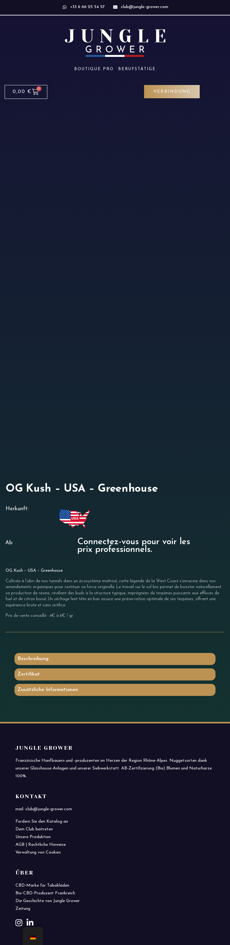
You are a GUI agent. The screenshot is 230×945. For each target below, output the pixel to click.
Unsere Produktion (33, 837)
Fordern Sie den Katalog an (41, 821)
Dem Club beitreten (34, 829)
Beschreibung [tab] (33, 658)
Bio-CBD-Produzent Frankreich (45, 893)
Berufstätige (137, 69)
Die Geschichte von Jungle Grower (47, 901)
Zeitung (22, 908)
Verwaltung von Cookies (38, 852)
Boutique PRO (94, 69)
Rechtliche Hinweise (47, 844)
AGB (19, 844)
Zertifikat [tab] (29, 674)
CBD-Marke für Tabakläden (42, 885)
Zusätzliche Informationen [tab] (48, 689)
